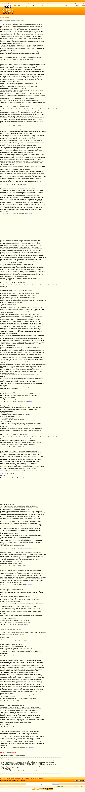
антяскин (26, 624)
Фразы (33, 0)
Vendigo (24, 565)
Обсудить (14, 125)
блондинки (2, 475)
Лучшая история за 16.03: (9, 759)
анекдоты (8, 780)
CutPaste (30, 401)
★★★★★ (34, 548)
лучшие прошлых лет (25, 778)
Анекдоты (4, 0)
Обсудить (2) (15, 584)
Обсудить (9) (15, 434)
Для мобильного (32, 3)
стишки (23, 780)
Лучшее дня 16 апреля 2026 (6, 3)
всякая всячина (34, 778)
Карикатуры (52, 0)
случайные (41, 778)
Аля (24, 726)
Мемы (23, 0)
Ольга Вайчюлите (28, 584)
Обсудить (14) (16, 700)
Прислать (70, 0)
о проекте (15, 786)
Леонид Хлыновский (27, 548)
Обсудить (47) (16, 106)
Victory (25, 640)
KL (23, 125)
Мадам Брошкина (28, 213)
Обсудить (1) (15, 59)
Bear (26, 434)
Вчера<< (2, 752)
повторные (17, 778)
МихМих (27, 106)
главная (2, 780)
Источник (27, 59)
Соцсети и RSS (44, 3)
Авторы (62, 0)
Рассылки (38, 3)
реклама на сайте (4, 786)
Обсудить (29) (15, 213)
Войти (77, 3)
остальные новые (9, 778)
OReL (24, 282)
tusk (24, 655)
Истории (14, 0)
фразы (18, 780)
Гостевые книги (51, 3)
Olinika (24, 184)
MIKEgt (24, 446)
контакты (11, 786)
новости (25, 786)
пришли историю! (80, 780)
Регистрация (82, 3)
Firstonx (31, 59)
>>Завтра (13, 752)
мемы (14, 780)
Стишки (43, 0)
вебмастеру (20, 786)
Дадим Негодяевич (30, 747)
